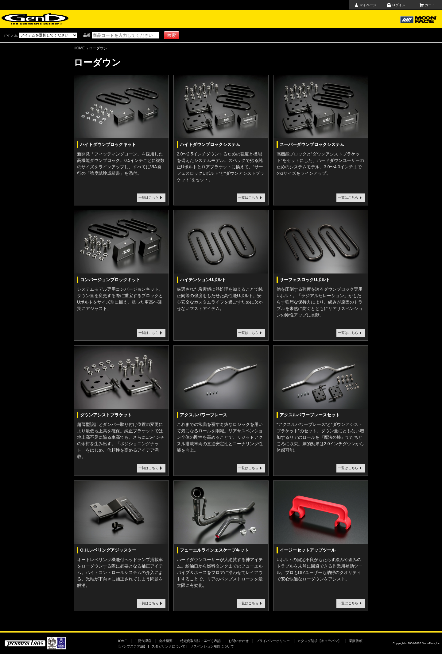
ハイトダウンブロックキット (108, 144)
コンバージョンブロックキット (110, 279)
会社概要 (244, 19)
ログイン (398, 5)
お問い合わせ (270, 19)
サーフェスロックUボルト (305, 279)
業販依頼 (356, 641)
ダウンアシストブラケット (106, 414)
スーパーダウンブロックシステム (312, 144)
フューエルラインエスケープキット (214, 550)
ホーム (97, 19)
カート (430, 5)
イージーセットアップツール (307, 550)
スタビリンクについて (168, 646)
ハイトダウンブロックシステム (210, 144)
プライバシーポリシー (273, 641)
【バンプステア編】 (132, 646)
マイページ (367, 5)
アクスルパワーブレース (203, 414)
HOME (79, 48)
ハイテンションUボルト (203, 279)
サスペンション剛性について (212, 646)
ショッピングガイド (158, 19)
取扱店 (215, 19)
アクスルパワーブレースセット (310, 414)
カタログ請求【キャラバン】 (319, 641)
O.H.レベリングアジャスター (108, 550)
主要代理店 (189, 19)
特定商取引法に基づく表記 (200, 641)
